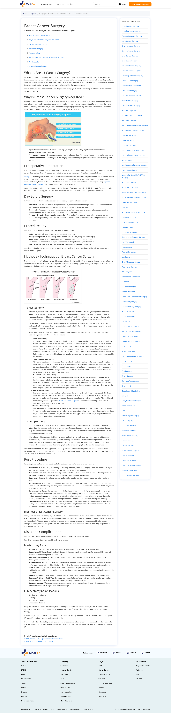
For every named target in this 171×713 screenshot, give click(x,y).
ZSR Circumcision (105, 683)
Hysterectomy (127, 247)
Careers (45, 709)
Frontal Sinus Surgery (130, 450)
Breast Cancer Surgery (130, 26)
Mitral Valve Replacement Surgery (134, 192)
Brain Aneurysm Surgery (131, 222)
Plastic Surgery (127, 371)
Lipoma (101, 687)
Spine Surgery (127, 421)
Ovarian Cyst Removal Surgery (133, 237)
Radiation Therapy (129, 120)
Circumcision (26, 679)
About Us (24, 709)
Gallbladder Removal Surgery (133, 356)
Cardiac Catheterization (131, 277)
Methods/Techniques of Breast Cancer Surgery (46, 57)
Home (25, 13)
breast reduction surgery (68, 400)
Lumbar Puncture (128, 316)
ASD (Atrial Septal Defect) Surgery (134, 212)
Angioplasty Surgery (129, 351)
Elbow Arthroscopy (129, 135)
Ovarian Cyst (65, 687)
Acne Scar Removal (129, 430)
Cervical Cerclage (66, 670)
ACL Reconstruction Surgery (132, 115)
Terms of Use (87, 709)
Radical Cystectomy (129, 252)
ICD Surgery (126, 346)
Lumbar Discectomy (129, 232)
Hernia (23, 687)
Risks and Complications (38, 66)
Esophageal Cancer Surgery (132, 76)
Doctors (60, 4)
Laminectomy (127, 257)
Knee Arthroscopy (129, 145)
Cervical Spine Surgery (130, 416)
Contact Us (35, 709)
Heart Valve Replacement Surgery (134, 296)
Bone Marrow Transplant (131, 85)
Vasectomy (126, 321)
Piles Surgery (127, 361)
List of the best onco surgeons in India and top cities (43, 638)
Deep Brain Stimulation (131, 391)
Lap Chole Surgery (129, 217)
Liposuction (126, 207)
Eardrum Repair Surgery (131, 381)
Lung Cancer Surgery (130, 41)
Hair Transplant (128, 242)
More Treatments (27, 701)
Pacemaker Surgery (129, 267)
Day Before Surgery (36, 48)
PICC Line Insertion (129, 426)
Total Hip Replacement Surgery (133, 130)
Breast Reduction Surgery (131, 262)
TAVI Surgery (127, 272)
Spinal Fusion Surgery (130, 475)
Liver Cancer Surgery (130, 56)
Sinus (23, 683)
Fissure (24, 692)
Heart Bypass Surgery (130, 170)
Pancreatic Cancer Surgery (132, 36)
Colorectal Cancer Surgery (132, 95)
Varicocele (102, 679)
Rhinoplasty (126, 366)
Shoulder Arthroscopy (130, 182)
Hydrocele (102, 692)
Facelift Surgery (128, 445)
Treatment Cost (46, 4)
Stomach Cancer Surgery (131, 66)
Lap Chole (64, 674)
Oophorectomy (128, 227)
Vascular (24, 696)
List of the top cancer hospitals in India (38, 641)
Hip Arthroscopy (128, 140)
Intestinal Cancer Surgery (131, 31)
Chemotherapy (127, 440)
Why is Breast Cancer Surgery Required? (44, 40)
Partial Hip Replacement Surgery (134, 155)
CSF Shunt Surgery (129, 287)
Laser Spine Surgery (129, 460)
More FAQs (102, 696)
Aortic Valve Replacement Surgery (134, 197)
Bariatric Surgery (128, 311)
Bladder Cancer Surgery (131, 51)
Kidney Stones (103, 670)
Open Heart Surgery (129, 202)
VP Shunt (125, 282)
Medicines (139, 670)
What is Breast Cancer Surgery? (40, 35)
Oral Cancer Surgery (129, 90)
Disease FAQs (62, 709)
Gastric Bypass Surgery (130, 336)
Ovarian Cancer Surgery (131, 105)
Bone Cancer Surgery (130, 100)
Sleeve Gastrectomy (129, 470)
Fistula (23, 665)
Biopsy (26, 176)
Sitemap (139, 679)
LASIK (23, 670)
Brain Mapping (127, 376)
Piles (23, 674)
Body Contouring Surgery (131, 401)
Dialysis (125, 396)
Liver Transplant (128, 455)
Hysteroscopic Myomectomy (132, 341)
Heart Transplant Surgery (131, 465)
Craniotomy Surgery (129, 301)
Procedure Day (34, 53)
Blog (52, 709)
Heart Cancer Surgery (130, 80)
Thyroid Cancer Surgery (131, 46)
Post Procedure (34, 62)
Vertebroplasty (127, 160)
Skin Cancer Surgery (129, 61)
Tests (138, 674)
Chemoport (126, 386)
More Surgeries (66, 701)
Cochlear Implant (128, 406)
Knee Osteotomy (128, 292)
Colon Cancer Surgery (130, 326)
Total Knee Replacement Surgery (134, 165)
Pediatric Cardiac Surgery (131, 331)
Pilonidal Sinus (104, 674)
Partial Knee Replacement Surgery (135, 125)
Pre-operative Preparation (39, 44)
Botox (124, 411)
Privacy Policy (75, 709)
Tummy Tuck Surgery (130, 187)
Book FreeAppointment (140, 4)
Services (71, 4)
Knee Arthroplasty (129, 110)
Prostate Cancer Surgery (131, 71)
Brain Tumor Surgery (130, 435)
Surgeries (33, 13)
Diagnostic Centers (143, 665)
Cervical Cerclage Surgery (131, 306)
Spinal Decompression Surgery (134, 150)
